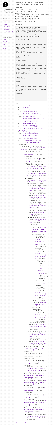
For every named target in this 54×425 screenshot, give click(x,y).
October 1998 (26, 107)
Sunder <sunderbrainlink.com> (30, 138)
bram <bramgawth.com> (29, 116)
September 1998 (26, 105)
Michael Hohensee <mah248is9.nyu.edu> (32, 127)
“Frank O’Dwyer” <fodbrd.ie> (29, 123)
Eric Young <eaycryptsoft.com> (30, 121)
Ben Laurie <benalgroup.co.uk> (30, 113)
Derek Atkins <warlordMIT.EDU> (30, 120)
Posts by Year (6, 29)
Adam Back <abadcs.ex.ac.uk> (30, 110)
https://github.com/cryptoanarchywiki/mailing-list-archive (25, 422)
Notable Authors (7, 33)
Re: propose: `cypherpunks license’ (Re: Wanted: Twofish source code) (37, 188)
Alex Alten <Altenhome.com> (30, 111)
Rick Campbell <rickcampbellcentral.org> (32, 137)
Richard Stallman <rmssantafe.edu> (31, 135)
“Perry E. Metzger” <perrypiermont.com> (32, 132)
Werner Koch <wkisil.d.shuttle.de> (31, 142)
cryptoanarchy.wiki (9, 10)
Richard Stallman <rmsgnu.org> (30, 133)
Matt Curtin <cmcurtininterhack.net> (31, 125)
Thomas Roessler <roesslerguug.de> (32, 140)
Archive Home (6, 28)
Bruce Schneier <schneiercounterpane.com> (33, 118)
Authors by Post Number (8, 31)
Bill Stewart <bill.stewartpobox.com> (31, 115)
